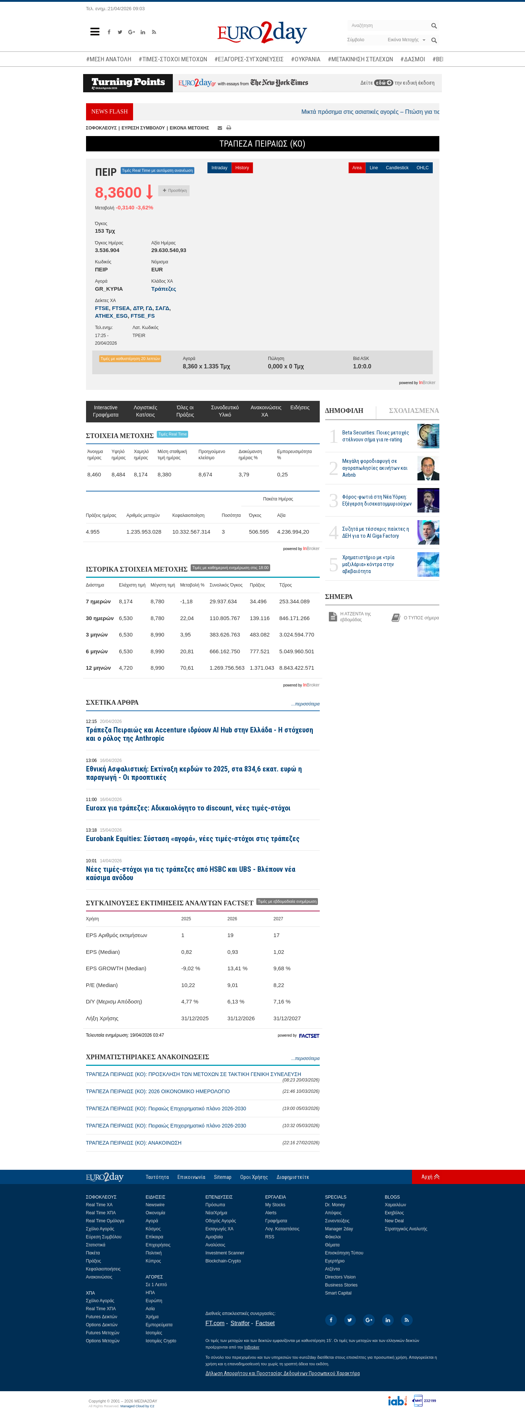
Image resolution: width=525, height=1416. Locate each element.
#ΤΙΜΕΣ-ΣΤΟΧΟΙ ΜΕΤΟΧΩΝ (173, 59)
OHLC (423, 167)
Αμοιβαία (214, 1236)
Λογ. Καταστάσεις (282, 1228)
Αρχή (426, 1176)
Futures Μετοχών (103, 1332)
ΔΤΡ (138, 308)
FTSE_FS (143, 316)
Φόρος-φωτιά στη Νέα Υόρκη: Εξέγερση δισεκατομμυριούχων (377, 500)
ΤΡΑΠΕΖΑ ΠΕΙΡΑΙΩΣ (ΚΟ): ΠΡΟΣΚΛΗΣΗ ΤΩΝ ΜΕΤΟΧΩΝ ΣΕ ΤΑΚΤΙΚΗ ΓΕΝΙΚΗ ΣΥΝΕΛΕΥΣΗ (203, 1077)
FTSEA (121, 308)
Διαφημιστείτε (293, 1177)
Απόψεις (333, 1212)
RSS (270, 1236)
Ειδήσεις (300, 407)
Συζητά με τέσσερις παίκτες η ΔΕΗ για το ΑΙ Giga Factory (375, 532)
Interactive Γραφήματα (105, 411)
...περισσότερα (305, 704)
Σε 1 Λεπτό (156, 1284)
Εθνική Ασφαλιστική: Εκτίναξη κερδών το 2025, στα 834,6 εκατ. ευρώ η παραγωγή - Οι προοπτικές (194, 773)
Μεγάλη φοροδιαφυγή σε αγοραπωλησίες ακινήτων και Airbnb (375, 468)
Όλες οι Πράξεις (185, 411)
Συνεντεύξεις (337, 1220)
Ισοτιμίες (154, 1332)
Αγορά (152, 1220)
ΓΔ (149, 308)
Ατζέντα (332, 1269)
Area (357, 167)
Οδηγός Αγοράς (221, 1220)
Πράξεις (93, 1261)
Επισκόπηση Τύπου (344, 1253)
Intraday (219, 167)
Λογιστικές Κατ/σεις (146, 411)
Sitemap (223, 1177)
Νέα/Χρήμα (217, 1212)
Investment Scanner (225, 1253)
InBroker (252, 1347)
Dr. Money (335, 1204)
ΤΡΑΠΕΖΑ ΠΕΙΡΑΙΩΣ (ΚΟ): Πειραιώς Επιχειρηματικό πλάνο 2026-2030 (203, 1108)
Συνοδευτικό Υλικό (225, 411)
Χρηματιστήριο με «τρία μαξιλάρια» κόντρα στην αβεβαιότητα (368, 564)
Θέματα (332, 1244)
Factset (265, 1323)
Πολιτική (154, 1253)
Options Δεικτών (102, 1324)
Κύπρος (153, 1261)
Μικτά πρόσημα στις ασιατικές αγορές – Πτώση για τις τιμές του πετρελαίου (420, 112)
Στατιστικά (95, 1244)
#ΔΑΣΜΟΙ (412, 59)
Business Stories (341, 1285)
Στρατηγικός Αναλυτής (406, 1228)
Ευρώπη (154, 1300)
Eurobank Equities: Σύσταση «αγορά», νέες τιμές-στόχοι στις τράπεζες (193, 838)
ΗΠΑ (150, 1292)
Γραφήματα (276, 1220)
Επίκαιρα (154, 1236)
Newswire (155, 1204)
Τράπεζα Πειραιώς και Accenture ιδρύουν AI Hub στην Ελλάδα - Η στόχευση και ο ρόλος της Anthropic (199, 734)
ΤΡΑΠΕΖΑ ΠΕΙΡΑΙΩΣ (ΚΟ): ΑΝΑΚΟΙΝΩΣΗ (203, 1143)
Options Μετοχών (103, 1340)
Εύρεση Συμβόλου (103, 1236)
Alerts (271, 1212)
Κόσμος (153, 1228)
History (242, 167)
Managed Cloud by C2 (137, 1406)
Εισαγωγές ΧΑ (220, 1228)
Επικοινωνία (191, 1177)
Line (374, 167)
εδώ (384, 83)
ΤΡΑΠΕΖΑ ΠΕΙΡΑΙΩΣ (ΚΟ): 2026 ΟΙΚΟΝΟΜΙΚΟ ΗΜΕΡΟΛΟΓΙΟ (203, 1091)
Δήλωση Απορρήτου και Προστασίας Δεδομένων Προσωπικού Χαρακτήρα (283, 1373)
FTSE (102, 308)
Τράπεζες (163, 289)
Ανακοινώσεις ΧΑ (265, 411)
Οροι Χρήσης (254, 1177)
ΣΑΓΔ (162, 308)
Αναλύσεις (215, 1244)
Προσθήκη (175, 190)
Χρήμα (152, 1316)
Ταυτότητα (157, 1177)
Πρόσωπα (215, 1204)
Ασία (150, 1308)
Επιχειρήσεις (158, 1244)
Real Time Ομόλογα (105, 1220)
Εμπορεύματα (159, 1324)
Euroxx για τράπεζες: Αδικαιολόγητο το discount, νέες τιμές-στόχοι (188, 808)
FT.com (215, 1323)
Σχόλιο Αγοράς (100, 1228)
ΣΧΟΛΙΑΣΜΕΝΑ (414, 410)
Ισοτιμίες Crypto (161, 1340)
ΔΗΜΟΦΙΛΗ (344, 410)
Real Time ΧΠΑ (101, 1212)
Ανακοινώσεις (99, 1277)
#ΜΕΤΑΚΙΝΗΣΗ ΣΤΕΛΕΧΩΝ (360, 59)
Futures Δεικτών (101, 1316)
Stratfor (239, 1323)
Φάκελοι (333, 1236)
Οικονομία (156, 1212)
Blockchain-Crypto (223, 1261)
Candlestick (397, 167)
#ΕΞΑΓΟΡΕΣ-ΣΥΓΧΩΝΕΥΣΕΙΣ (249, 59)
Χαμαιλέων (395, 1204)
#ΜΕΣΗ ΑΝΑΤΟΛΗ (108, 59)
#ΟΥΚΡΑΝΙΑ (305, 59)
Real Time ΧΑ (99, 1204)
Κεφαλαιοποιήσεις (103, 1269)
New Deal (394, 1220)
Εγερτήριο (335, 1261)
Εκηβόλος (394, 1212)
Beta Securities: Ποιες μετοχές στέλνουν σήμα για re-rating (375, 436)
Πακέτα (93, 1253)
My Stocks (275, 1204)
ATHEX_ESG (111, 316)
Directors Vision (340, 1277)
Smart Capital (338, 1293)
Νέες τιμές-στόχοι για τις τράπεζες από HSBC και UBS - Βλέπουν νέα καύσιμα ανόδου (190, 873)
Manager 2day (339, 1228)
